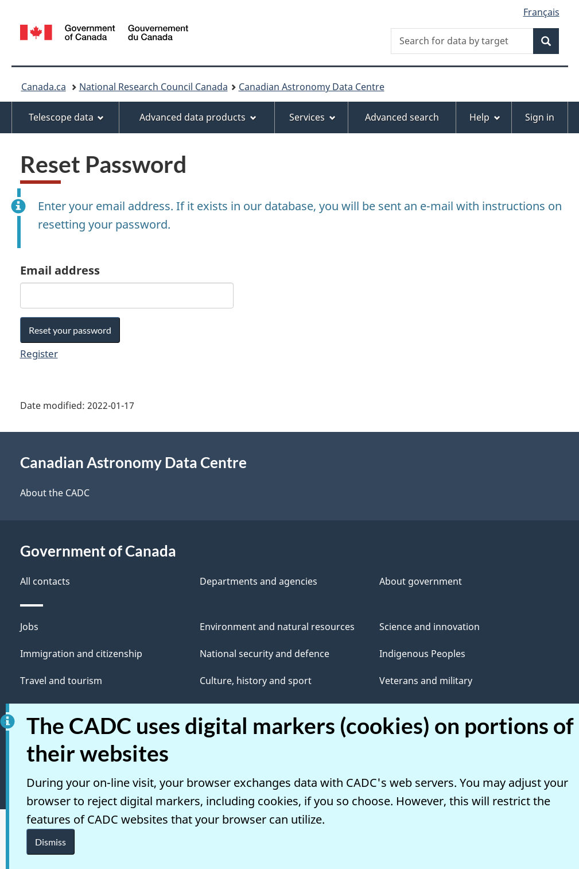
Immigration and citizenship (81, 653)
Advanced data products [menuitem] (198, 117)
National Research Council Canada (153, 86)
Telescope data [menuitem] (66, 117)
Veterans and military (425, 680)
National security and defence (264, 653)
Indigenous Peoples (422, 653)
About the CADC (55, 492)
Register (39, 353)
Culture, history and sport (256, 680)
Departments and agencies (258, 581)
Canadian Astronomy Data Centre (311, 86)
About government (420, 581)
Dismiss (50, 841)
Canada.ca (43, 86)
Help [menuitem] (484, 117)
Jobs (29, 626)
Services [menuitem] (312, 117)
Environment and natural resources (277, 626)
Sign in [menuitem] (539, 117)
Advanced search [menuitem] (402, 117)
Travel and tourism (61, 680)
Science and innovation (429, 626)
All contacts (45, 581)
